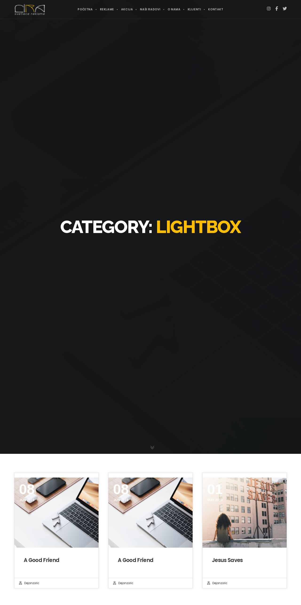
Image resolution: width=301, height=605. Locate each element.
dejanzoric (31, 583)
